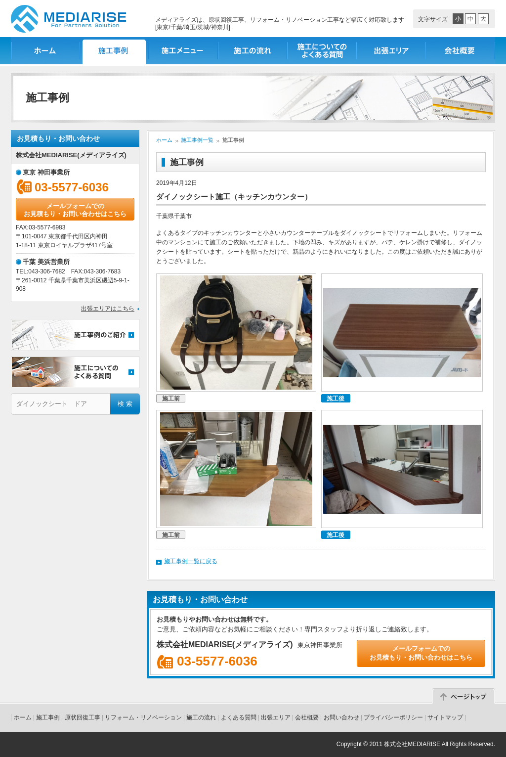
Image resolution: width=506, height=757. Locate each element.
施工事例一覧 (114, 50)
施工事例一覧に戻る (190, 561)
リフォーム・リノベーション (143, 717)
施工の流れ (253, 50)
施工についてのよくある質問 (322, 50)
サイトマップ (445, 717)
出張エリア (391, 50)
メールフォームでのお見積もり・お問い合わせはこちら (75, 210)
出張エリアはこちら (107, 308)
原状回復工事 (82, 717)
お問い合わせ (341, 717)
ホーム (45, 50)
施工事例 (48, 717)
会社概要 (460, 50)
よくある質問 (238, 717)
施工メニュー (183, 50)
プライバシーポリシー (393, 717)
